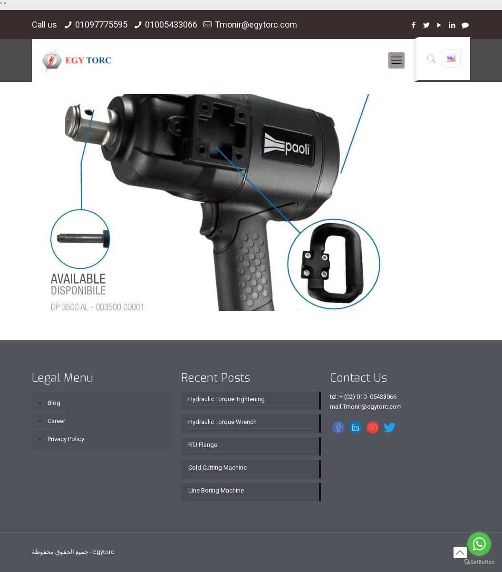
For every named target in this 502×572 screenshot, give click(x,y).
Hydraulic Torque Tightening (226, 399)
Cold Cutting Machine (217, 467)
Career (56, 420)
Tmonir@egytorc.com (256, 25)
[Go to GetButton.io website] (479, 562)
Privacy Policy (66, 439)
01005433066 (171, 25)
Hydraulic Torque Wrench (222, 421)
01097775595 (101, 25)
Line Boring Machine (216, 490)
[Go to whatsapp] (479, 544)
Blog (54, 402)
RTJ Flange (202, 444)
